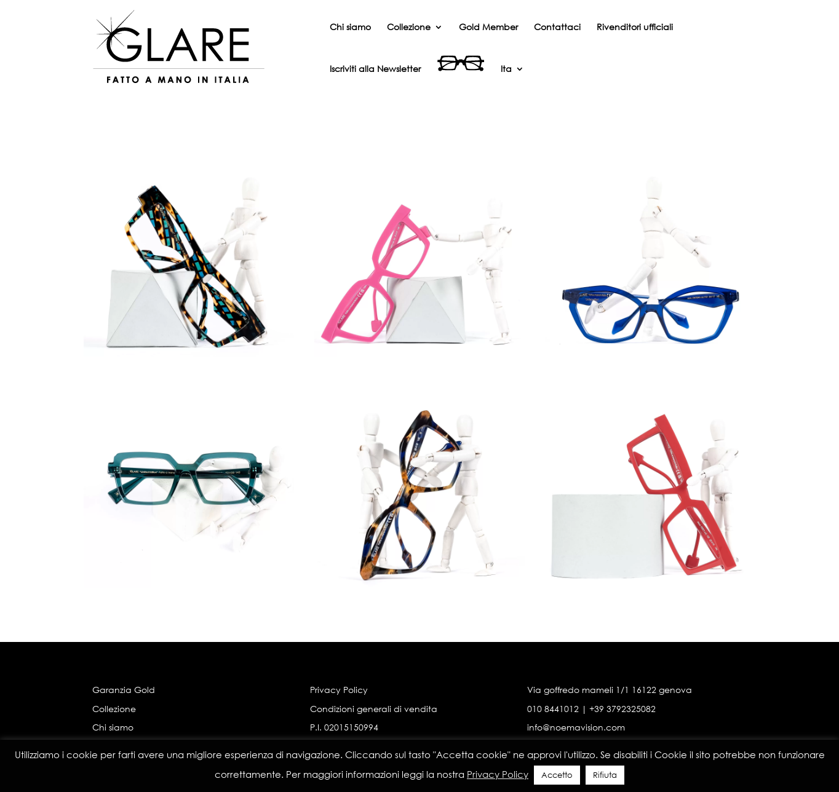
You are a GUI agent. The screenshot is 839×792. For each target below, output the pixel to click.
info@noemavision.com (576, 727)
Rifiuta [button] (605, 775)
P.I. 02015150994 (344, 727)
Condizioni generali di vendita (373, 709)
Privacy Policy (339, 689)
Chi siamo (350, 28)
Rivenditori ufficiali (635, 28)
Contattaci (557, 28)
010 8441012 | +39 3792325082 (591, 709)
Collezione (409, 28)
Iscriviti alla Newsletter (375, 69)
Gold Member (488, 28)
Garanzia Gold (123, 689)
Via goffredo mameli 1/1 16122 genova (609, 689)
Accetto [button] (557, 775)
